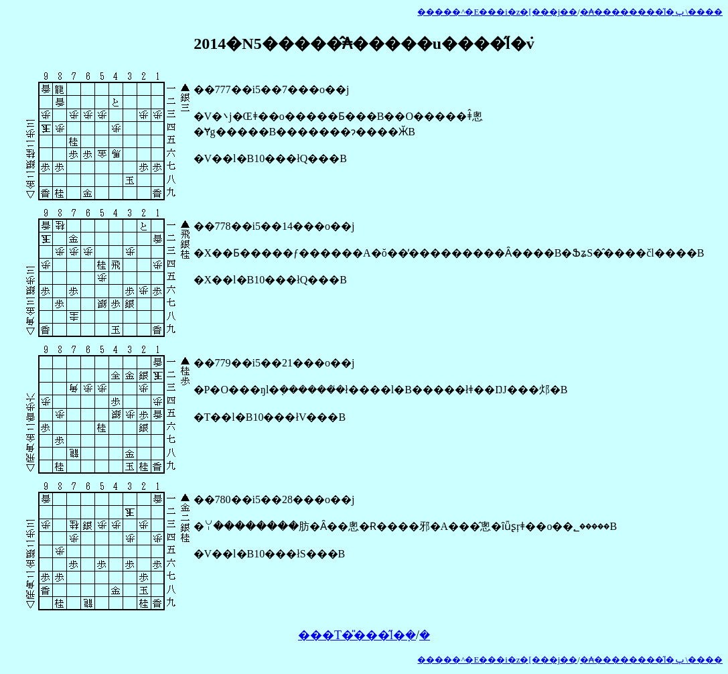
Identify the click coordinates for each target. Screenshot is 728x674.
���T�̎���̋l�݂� (357, 635)
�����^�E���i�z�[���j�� (497, 12)
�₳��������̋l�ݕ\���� (651, 12)
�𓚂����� (424, 635)
